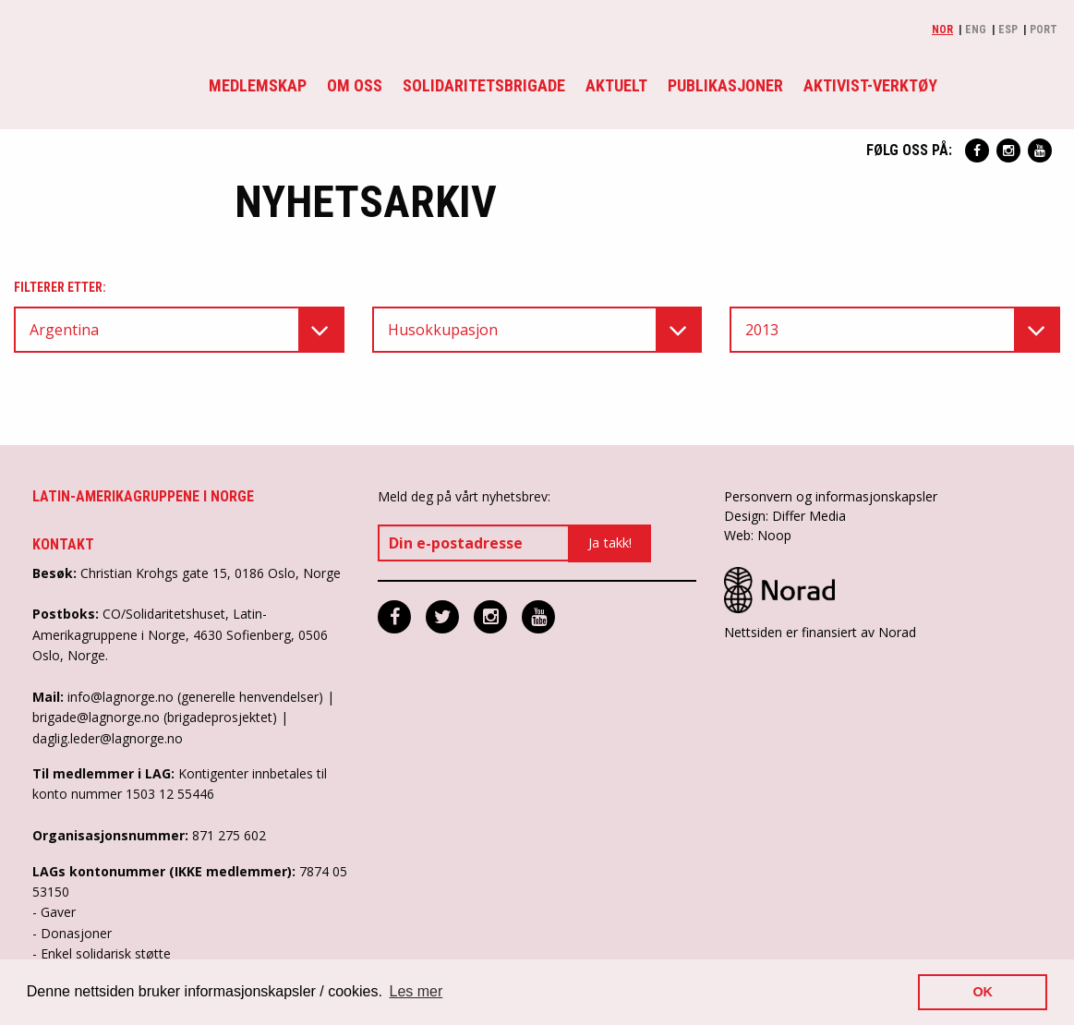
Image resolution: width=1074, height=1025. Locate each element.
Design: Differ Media (785, 516)
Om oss (354, 85)
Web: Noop (757, 535)
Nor (942, 29)
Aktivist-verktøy (870, 85)
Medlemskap (258, 85)
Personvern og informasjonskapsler (830, 496)
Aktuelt (616, 85)
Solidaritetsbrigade (484, 85)
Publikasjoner (725, 85)
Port (1043, 29)
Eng (975, 29)
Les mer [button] (416, 991)
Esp (1008, 29)
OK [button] (982, 991)
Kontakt (63, 544)
